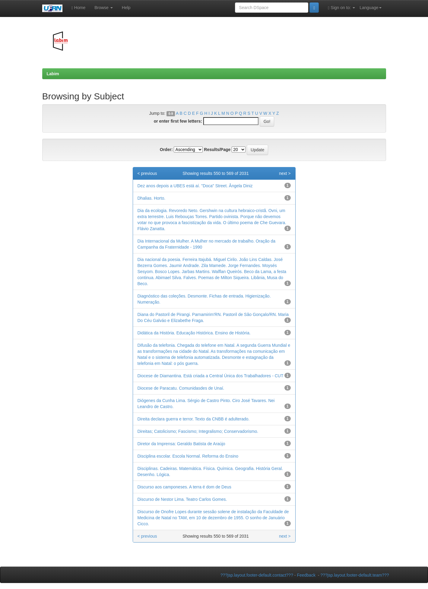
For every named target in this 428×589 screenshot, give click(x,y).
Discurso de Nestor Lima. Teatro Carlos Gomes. (182, 499)
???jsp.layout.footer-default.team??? (354, 575)
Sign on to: (341, 7)
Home (78, 7)
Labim (53, 73)
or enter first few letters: (178, 121)
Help (126, 7)
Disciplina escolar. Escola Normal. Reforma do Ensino (188, 456)
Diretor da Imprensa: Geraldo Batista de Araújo (181, 443)
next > (285, 173)
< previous (147, 173)
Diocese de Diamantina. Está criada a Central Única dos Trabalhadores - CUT (211, 375)
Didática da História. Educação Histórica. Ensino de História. (194, 332)
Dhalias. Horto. (152, 198)
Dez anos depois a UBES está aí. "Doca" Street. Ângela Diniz (195, 185)
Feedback (306, 575)
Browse (103, 7)
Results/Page (217, 149)
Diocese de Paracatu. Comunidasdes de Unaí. (181, 388)
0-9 (170, 113)
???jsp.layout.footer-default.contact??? (256, 575)
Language (370, 7)
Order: (166, 149)
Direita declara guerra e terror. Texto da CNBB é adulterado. (194, 419)
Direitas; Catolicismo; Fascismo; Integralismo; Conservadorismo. (198, 431)
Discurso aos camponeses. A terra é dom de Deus (184, 486)
